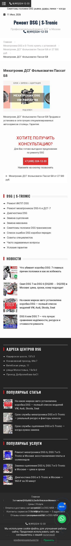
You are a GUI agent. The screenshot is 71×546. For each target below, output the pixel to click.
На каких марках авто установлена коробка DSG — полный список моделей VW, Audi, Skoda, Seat (40, 304)
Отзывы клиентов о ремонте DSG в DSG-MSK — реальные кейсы (35, 515)
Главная (35, 497)
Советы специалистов (20, 237)
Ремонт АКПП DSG (18, 203)
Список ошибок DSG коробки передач (29, 232)
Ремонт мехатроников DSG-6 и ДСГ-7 (29, 208)
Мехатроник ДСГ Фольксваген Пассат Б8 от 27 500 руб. (35, 178)
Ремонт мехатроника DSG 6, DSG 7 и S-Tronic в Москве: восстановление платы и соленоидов (40, 456)
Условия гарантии (17, 247)
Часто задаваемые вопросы (23, 242)
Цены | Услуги (35, 504)
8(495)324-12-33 (19, 3)
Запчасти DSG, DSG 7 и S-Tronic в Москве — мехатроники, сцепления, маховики (36, 500)
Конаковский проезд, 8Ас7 (21, 361)
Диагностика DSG (17, 213)
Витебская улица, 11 (17, 365)
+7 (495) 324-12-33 (35, 161)
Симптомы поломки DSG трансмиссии (29, 227)
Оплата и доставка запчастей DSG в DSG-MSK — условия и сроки (35, 508)
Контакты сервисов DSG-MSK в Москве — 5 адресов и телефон (35, 511)
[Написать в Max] (62, 506)
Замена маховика (17, 223)
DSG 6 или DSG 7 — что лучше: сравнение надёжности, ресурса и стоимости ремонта (40, 320)
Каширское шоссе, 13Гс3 (20, 356)
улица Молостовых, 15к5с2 (21, 370)
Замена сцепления (17, 218)
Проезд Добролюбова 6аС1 (22, 374)
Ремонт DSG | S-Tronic (35, 22)
